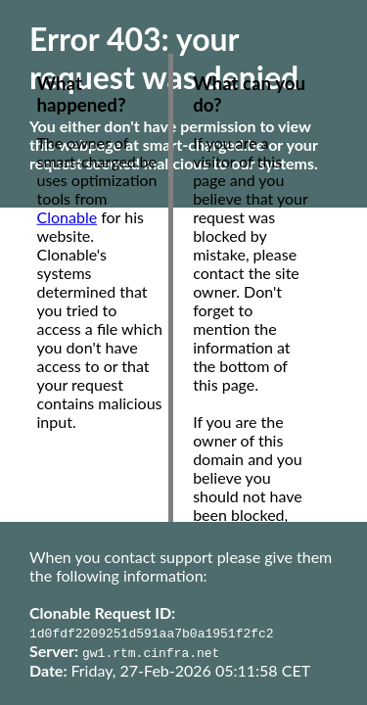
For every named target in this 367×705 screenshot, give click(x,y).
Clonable (67, 217)
